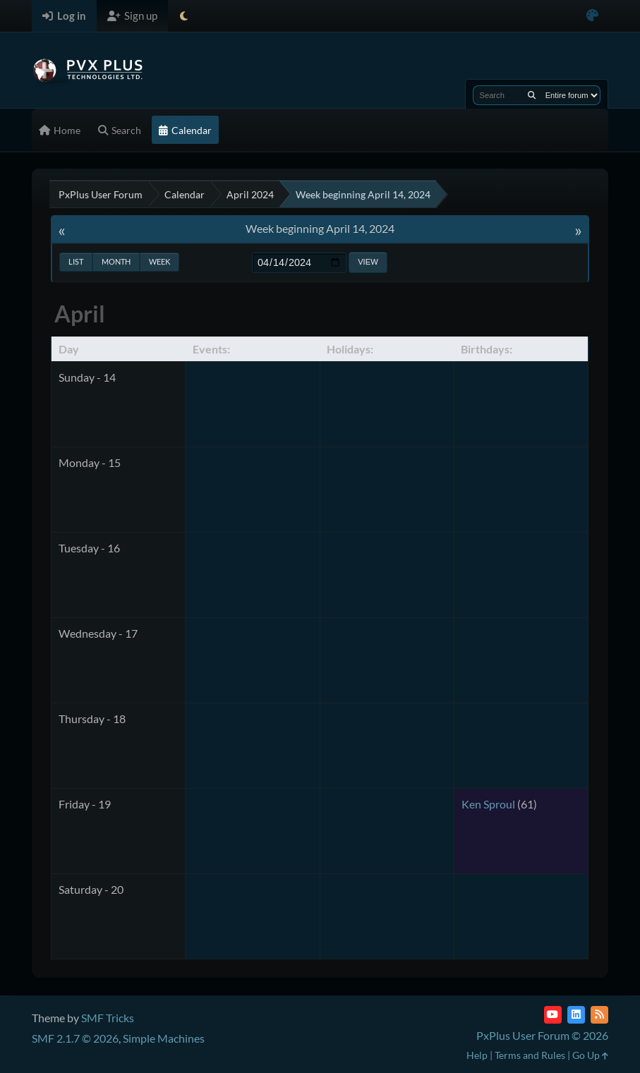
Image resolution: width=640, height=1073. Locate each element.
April (79, 313)
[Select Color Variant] (592, 16)
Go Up (590, 1055)
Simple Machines (164, 1038)
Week (159, 261)
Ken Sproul (488, 804)
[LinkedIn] (576, 1015)
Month (116, 261)
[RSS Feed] (599, 1015)
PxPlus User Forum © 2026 (542, 1035)
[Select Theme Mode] (184, 16)
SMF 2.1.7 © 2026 (75, 1038)
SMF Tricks (107, 1017)
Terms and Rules (530, 1055)
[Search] (532, 95)
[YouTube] (553, 1015)
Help (477, 1055)
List (75, 261)
